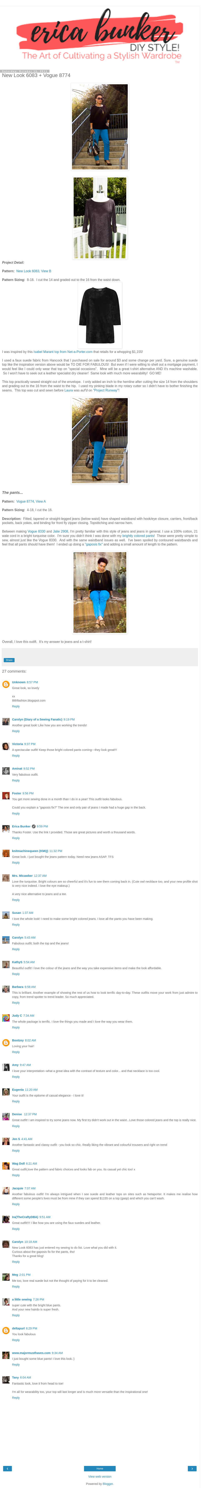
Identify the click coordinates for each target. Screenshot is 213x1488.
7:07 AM (30, 1188)
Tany (15, 1377)
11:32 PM (56, 851)
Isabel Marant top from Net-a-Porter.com (63, 352)
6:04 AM (25, 1377)
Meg (15, 1274)
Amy (15, 1065)
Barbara (17, 987)
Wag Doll (18, 1163)
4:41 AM (26, 1139)
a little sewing (22, 1299)
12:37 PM (30, 1114)
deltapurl (18, 1328)
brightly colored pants (138, 536)
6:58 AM (30, 987)
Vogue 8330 (36, 531)
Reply (16, 706)
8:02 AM (30, 1040)
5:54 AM (29, 962)
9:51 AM (45, 1217)
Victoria (17, 744)
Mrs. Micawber (22, 875)
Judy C (17, 1015)
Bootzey (18, 1040)
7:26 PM (38, 1299)
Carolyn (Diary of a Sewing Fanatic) (37, 719)
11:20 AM (31, 1089)
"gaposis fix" (93, 544)
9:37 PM (30, 744)
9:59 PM (42, 826)
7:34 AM (28, 1015)
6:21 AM (31, 1163)
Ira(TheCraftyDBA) (25, 1217)
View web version (99, 1476)
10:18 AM (31, 1241)
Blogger (108, 1484)
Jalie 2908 (60, 531)
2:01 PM (25, 1274)
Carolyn (17, 937)
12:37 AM (40, 875)
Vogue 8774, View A (31, 501)
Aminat (17, 768)
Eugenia (18, 1089)
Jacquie (17, 1188)
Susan (16, 912)
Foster (16, 793)
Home (100, 1468)
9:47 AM (25, 1065)
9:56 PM (28, 793)
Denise (17, 1114)
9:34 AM (57, 1353)
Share (9, 660)
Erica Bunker (21, 826)
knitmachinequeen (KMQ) (30, 851)
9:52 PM (29, 768)
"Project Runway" (105, 390)
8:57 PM (32, 682)
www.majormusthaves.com (31, 1353)
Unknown (19, 682)
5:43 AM (30, 937)
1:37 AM (27, 912)
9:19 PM (69, 719)
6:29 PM (31, 1328)
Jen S (16, 1139)
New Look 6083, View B (33, 271)
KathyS (17, 962)
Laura (69, 390)
